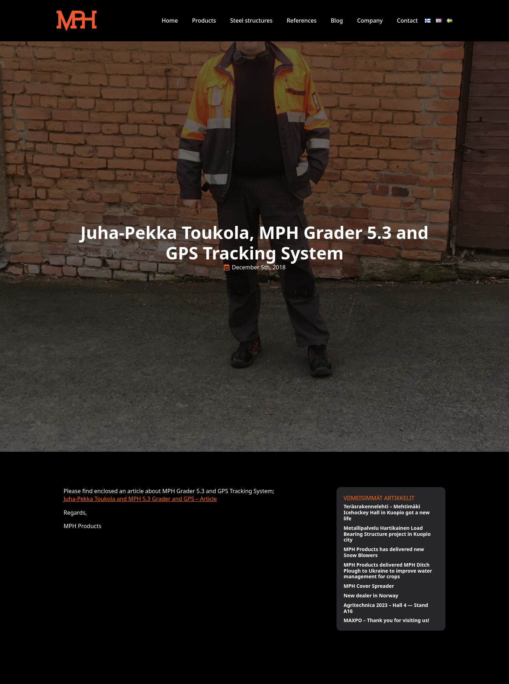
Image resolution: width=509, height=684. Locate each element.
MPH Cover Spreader (369, 586)
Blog (337, 20)
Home (170, 20)
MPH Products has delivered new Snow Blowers (384, 552)
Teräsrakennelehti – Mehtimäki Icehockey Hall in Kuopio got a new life (387, 512)
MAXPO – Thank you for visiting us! (386, 621)
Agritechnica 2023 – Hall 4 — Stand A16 (386, 608)
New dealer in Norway (371, 596)
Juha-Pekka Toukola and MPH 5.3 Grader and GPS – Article (140, 499)
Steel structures (251, 20)
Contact (407, 20)
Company (370, 20)
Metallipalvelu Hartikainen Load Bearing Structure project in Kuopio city (387, 534)
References (302, 20)
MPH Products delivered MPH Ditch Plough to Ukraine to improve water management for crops (388, 571)
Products (204, 20)
